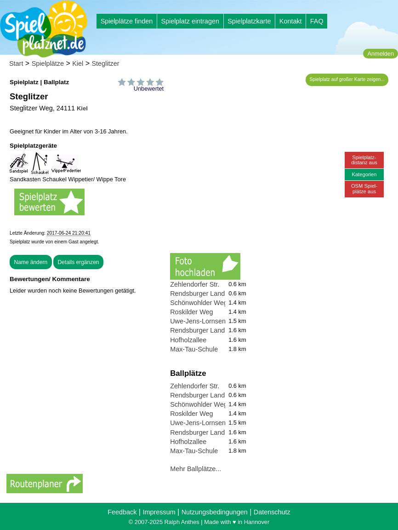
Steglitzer (105, 63)
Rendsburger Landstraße (207, 293)
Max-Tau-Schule (194, 349)
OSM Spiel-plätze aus (364, 188)
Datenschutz (272, 512)
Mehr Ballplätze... (195, 468)
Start (16, 63)
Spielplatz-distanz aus (364, 160)
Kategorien (364, 174)
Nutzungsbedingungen (215, 512)
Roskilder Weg (191, 312)
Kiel (77, 63)
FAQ (317, 21)
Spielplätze (48, 63)
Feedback (122, 512)
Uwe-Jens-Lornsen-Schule (209, 321)
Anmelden (380, 53)
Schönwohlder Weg (198, 302)
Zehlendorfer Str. (194, 284)
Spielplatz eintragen (190, 21)
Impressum (158, 512)
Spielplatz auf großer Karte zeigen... (347, 79)
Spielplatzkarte (249, 21)
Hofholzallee (188, 340)
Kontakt (290, 21)
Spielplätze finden (127, 21)
